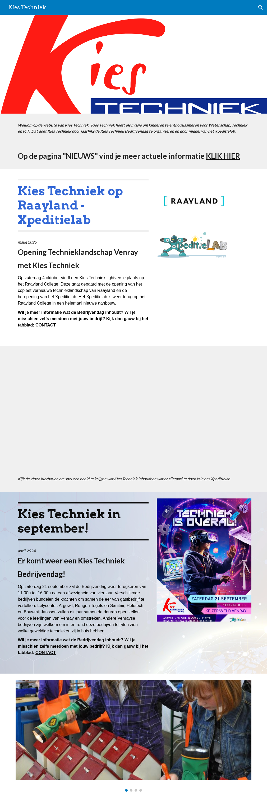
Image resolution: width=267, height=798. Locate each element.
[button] (260, 7)
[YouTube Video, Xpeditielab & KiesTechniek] (133, 412)
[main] (133, 128)
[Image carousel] (133, 736)
